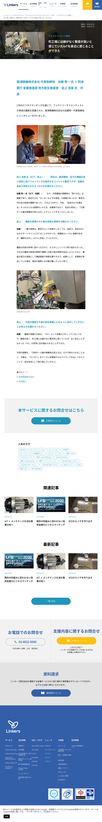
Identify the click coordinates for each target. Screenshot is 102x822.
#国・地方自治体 (25, 474)
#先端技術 (68, 450)
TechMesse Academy (9, 775)
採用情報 (74, 5)
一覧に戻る (51, 607)
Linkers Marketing (11, 761)
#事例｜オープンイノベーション (49, 462)
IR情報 (62, 5)
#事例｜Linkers (74, 454)
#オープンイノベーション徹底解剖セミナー (33, 454)
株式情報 (61, 768)
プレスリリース (50, 757)
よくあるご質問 (63, 784)
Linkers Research (11, 770)
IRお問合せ (61, 787)
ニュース (53, 5)
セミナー (48, 765)
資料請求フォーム (51, 700)
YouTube (34, 773)
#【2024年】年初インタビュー (52, 466)
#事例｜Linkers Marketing (45, 458)
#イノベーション (56, 450)
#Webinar (23, 450)
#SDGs (60, 470)
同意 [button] (6, 816)
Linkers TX (8, 753)
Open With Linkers (38, 753)
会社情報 (33, 5)
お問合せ (87, 4)
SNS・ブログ (42, 5)
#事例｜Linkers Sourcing (27, 462)
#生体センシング (48, 470)
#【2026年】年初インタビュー (29, 466)
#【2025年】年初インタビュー (29, 470)
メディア (48, 769)
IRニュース (61, 753)
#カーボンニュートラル (58, 454)
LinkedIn (35, 769)
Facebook (35, 765)
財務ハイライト (63, 776)
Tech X (34, 761)
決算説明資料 (62, 772)
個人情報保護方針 (24, 772)
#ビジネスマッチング (26, 458)
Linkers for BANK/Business (10, 766)
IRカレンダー (62, 780)
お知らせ (48, 753)
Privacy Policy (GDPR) (23, 776)
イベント (48, 761)
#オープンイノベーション (38, 450)
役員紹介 (21, 753)
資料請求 (97, 4)
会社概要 (21, 757)
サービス (23, 5)
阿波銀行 (22, 381)
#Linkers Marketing (63, 458)
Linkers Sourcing (10, 757)
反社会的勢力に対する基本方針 (24, 762)
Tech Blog (35, 757)
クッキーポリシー (24, 781)
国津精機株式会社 (26, 377)
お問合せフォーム (51, 421)
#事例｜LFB (69, 470)
